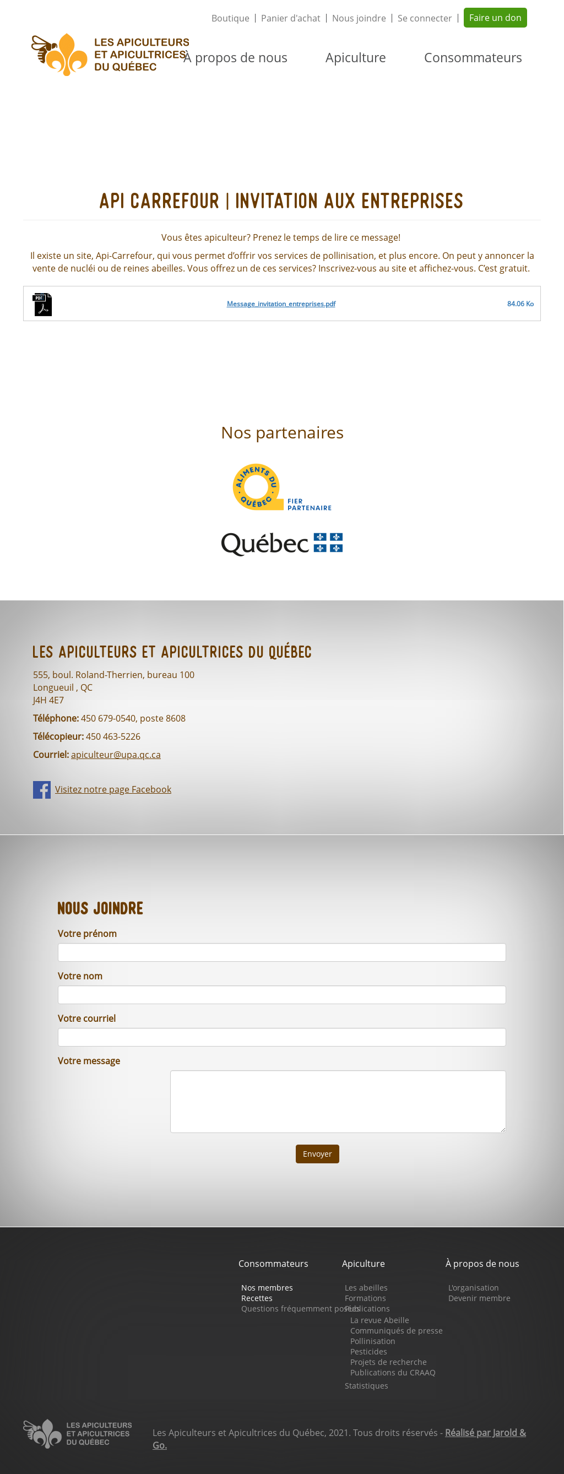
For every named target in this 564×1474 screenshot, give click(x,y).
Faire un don (495, 18)
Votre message (89, 1061)
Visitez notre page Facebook (113, 789)
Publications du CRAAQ (393, 1372)
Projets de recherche (388, 1362)
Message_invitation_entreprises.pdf (281, 303)
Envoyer (317, 1153)
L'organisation (473, 1287)
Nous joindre (359, 18)
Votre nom (80, 976)
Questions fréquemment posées (300, 1308)
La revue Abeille (379, 1320)
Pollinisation (372, 1341)
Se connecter (425, 18)
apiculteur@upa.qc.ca (116, 755)
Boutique (231, 18)
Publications (367, 1308)
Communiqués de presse (396, 1330)
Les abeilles (366, 1287)
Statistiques (366, 1385)
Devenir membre (479, 1298)
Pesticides (368, 1351)
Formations (365, 1298)
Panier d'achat (291, 18)
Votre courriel (87, 1018)
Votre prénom (87, 934)
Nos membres (267, 1287)
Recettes (257, 1298)
